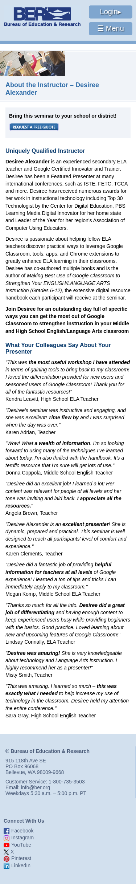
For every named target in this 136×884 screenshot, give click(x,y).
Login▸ (110, 12)
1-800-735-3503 (67, 782)
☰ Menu (110, 28)
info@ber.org (35, 787)
